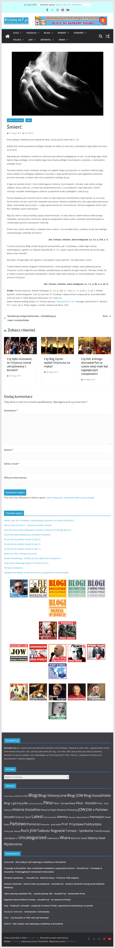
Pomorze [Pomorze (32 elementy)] (33, 824)
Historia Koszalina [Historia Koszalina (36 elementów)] (26, 809)
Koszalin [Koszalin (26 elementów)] (9, 817)
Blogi (47, 32)
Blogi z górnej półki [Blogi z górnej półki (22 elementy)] (16, 803)
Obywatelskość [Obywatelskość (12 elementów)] (82, 817)
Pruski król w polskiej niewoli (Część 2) (22, 544)
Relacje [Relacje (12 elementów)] (17, 831)
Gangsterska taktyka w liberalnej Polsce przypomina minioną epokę (36, 572)
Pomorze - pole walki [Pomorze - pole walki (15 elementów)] (50, 824)
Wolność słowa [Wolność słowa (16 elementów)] (79, 838)
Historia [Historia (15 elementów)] (8, 809)
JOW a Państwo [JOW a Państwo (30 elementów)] (97, 809)
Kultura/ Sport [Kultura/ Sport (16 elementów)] (23, 817)
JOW (31, 39)
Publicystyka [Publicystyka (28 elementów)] (92, 824)
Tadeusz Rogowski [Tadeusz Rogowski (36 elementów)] (51, 830)
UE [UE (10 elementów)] (17, 838)
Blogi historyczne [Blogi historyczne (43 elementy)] (52, 795)
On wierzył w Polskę (61, 899)
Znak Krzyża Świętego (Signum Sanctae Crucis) (26, 563)
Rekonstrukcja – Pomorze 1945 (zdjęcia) (59, 877)
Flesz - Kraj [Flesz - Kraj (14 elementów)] (103, 803)
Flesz (16, 32)
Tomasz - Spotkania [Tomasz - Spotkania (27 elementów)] (79, 831)
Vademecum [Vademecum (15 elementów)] (53, 838)
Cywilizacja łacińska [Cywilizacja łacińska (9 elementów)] (35, 804)
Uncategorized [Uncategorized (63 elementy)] (32, 837)
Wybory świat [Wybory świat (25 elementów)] (96, 838)
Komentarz (11, 410)
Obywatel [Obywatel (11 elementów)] (72, 817)
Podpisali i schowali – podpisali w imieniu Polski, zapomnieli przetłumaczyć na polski (51, 905)
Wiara (62, 39)
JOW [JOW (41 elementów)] (81, 809)
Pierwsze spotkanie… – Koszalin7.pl (21, 877)
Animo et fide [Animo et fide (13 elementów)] (21, 796)
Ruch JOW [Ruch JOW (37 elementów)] (29, 830)
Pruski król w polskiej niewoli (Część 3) (22, 539)
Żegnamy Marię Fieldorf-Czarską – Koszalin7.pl (26, 899)
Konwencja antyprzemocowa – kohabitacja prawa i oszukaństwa (30, 318)
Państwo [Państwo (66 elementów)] (18, 824)
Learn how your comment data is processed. (70, 497)
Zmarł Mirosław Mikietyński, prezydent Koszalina (27, 534)
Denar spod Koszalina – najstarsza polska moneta (28, 525)
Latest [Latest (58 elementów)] (37, 816)
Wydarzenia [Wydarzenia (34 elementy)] (13, 844)
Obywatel (45, 39)
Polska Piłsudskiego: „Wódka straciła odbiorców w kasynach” (32, 558)
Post (107, 316)
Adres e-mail (11, 463)
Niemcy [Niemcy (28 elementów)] (62, 817)
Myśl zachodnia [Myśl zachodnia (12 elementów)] (50, 817)
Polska (17, 39)
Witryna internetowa (15, 477)
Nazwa (8, 449)
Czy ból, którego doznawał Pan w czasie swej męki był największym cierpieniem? (94, 366)
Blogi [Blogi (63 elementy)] (33, 795)
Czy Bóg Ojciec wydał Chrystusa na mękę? (57, 362)
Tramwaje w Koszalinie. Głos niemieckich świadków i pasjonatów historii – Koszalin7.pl (46, 868)
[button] (20, 33)
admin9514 (29, 133)
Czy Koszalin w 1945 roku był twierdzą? (30, 917)
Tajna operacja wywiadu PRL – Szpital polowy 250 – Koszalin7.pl (35, 893)
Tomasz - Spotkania (15, 120)
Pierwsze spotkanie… (14, 567)
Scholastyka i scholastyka (36, 911)
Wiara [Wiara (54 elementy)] (65, 837)
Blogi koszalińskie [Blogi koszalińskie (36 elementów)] (97, 795)
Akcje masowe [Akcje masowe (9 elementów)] (9, 796)
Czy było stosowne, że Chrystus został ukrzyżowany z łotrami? (19, 364)
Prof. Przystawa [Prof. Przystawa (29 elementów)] (72, 824)
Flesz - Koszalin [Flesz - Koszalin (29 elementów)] (86, 803)
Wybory (62, 32)
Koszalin (31, 32)
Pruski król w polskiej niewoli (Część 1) (22, 548)
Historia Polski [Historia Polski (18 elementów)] (48, 809)
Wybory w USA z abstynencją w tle (20, 553)
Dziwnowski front (76, 893)
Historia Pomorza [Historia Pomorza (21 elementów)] (67, 809)
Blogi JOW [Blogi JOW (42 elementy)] (75, 795)
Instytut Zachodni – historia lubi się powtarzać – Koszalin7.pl (33, 883)
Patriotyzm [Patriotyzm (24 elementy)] (97, 817)
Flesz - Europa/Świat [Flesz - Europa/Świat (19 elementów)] (64, 803)
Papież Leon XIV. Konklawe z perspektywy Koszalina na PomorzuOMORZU (39, 520)
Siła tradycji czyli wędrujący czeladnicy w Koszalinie (40, 862)
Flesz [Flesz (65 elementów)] (48, 802)
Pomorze (79, 32)
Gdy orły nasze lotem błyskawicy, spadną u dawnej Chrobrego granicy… (38, 530)
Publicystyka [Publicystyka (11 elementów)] (9, 831)
